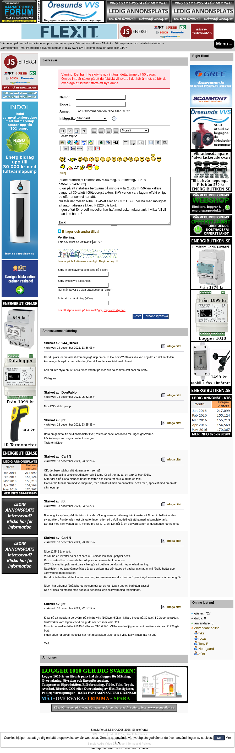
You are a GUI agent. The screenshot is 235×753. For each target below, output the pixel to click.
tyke (201, 633)
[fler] (62, 173)
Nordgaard (206, 649)
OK (219, 737)
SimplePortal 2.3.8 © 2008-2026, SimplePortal (119, 729)
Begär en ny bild (109, 261)
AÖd (201, 654)
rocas (202, 638)
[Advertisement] (211, 515)
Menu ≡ (224, 43)
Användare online (207, 628)
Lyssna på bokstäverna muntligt (77, 261)
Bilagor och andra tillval (80, 232)
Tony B (203, 644)
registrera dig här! (114, 310)
